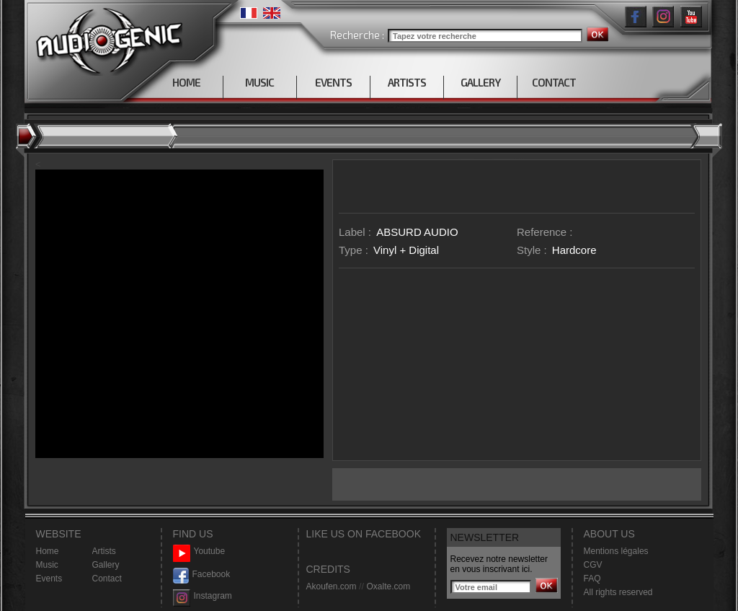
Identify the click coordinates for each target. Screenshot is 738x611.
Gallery (106, 565)
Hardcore (574, 250)
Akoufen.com (331, 586)
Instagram (202, 596)
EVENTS (333, 82)
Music (47, 565)
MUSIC (259, 82)
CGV (593, 565)
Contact (107, 578)
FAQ (592, 578)
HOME (186, 82)
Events (49, 578)
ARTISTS (407, 82)
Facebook (202, 574)
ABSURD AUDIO (417, 232)
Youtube (199, 551)
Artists (104, 551)
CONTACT (554, 82)
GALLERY (480, 82)
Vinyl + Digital (406, 250)
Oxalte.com (388, 586)
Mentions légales (616, 551)
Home (47, 551)
